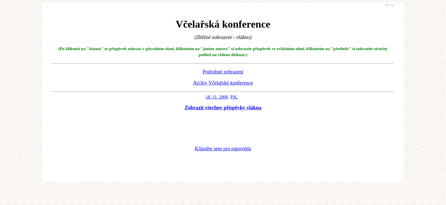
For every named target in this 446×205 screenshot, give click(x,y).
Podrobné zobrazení (223, 72)
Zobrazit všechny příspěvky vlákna (223, 107)
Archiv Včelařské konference (223, 83)
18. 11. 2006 (217, 97)
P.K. (234, 97)
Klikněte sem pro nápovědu (223, 148)
